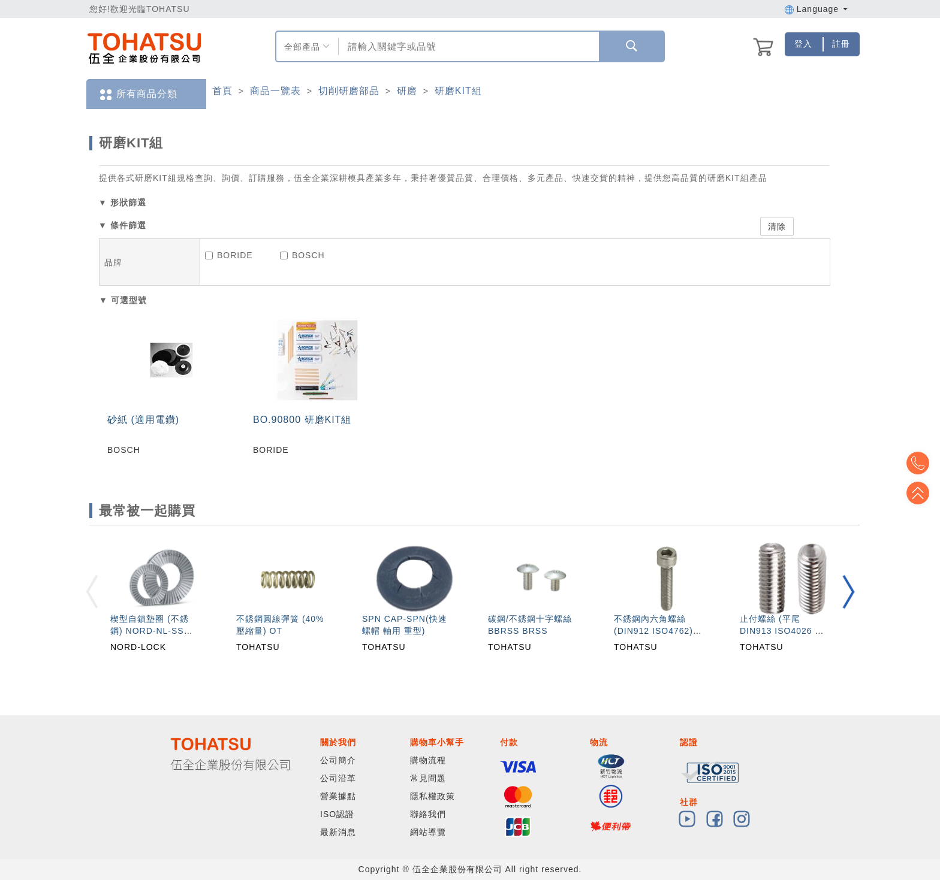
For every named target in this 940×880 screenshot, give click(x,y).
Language (816, 9)
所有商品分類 (137, 94)
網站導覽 (428, 832)
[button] (848, 591)
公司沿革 (338, 778)
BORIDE (229, 255)
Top (922, 493)
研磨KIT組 (458, 91)
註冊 (841, 44)
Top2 (922, 463)
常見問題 (428, 778)
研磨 (407, 91)
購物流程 (428, 760)
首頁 (222, 91)
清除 (777, 226)
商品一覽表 (275, 91)
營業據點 (338, 796)
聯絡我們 (428, 814)
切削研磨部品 (348, 91)
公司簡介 (338, 760)
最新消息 (338, 832)
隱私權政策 (432, 796)
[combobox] (467, 46)
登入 (803, 44)
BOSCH (302, 255)
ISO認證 (337, 814)
